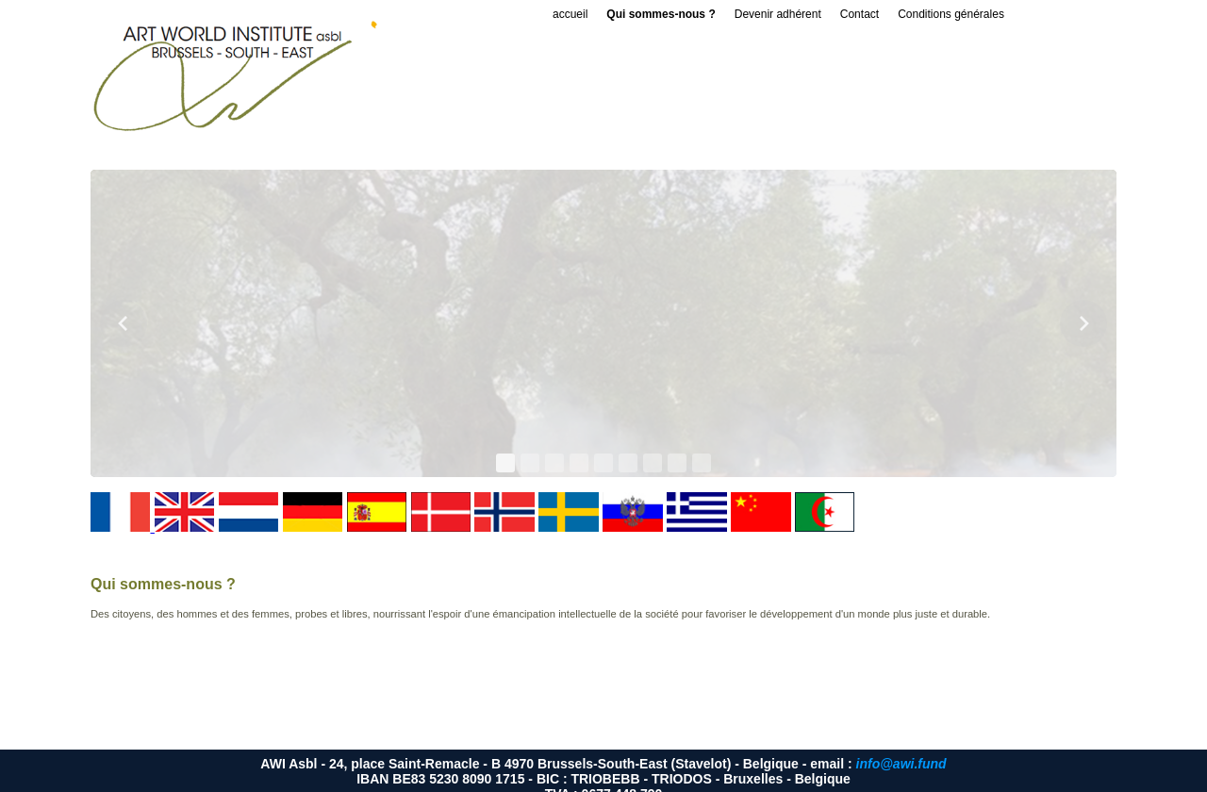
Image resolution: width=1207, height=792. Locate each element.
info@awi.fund (901, 763)
